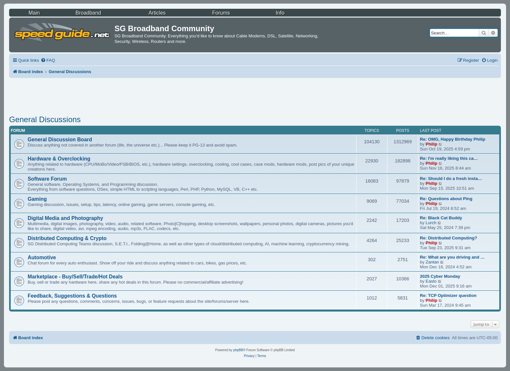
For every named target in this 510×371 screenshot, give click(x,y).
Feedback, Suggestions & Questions (72, 296)
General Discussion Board (60, 139)
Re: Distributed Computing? (448, 238)
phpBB (238, 350)
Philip (431, 144)
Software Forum (47, 179)
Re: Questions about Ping (446, 198)
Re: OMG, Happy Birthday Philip (452, 139)
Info (280, 13)
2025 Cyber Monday (440, 276)
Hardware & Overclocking (59, 158)
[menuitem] (48, 60)
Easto (431, 281)
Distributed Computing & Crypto (67, 238)
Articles (157, 13)
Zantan (432, 262)
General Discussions (45, 119)
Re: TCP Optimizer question (448, 295)
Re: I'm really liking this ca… (449, 158)
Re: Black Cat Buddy (441, 217)
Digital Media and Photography (65, 218)
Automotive (42, 257)
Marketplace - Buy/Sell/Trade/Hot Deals (75, 276)
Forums (221, 13)
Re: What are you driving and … (452, 257)
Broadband (88, 13)
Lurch (431, 222)
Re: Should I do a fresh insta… (451, 178)
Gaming (37, 199)
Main (34, 13)
